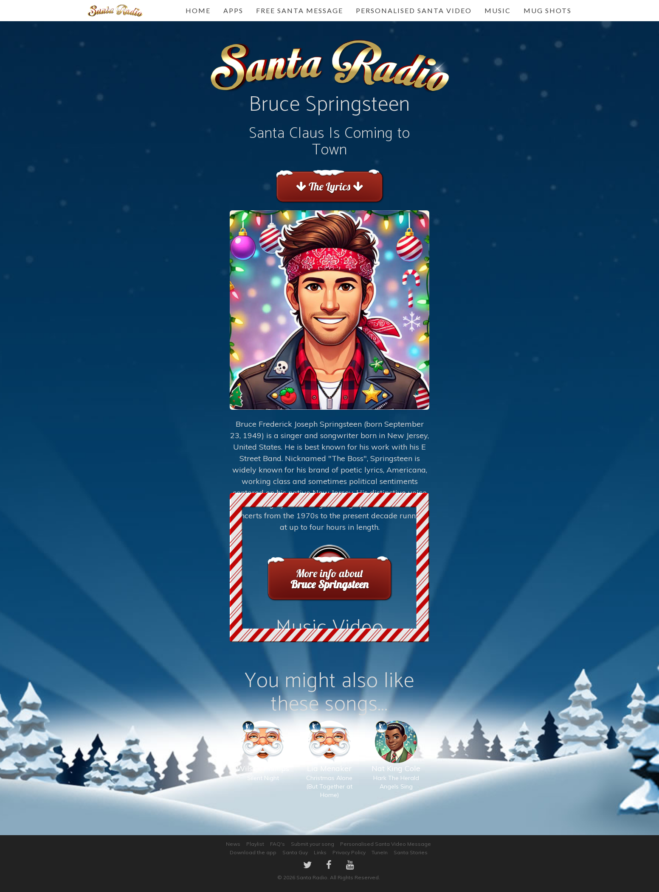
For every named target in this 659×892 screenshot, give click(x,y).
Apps (233, 10)
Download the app (253, 852)
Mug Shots (548, 10)
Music (497, 10)
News (233, 844)
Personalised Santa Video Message (385, 844)
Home (198, 10)
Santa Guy (295, 852)
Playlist (255, 844)
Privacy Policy (349, 852)
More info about (329, 578)
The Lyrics (329, 186)
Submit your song (312, 844)
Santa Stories (411, 852)
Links (320, 852)
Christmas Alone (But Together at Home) (329, 768)
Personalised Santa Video (414, 10)
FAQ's (277, 844)
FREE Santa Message (299, 10)
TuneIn (380, 852)
